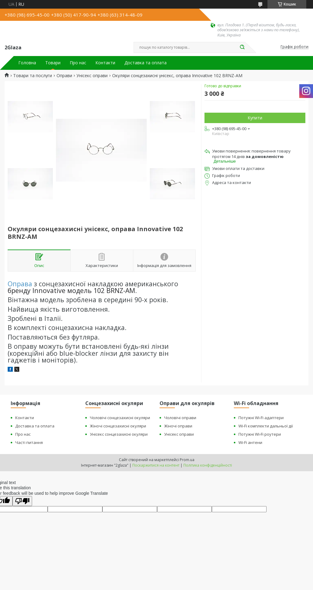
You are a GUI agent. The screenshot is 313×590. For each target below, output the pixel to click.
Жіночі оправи (178, 426)
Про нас (78, 63)
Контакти (105, 63)
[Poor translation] (22, 501)
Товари (53, 63)
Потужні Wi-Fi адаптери (261, 417)
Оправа (20, 283)
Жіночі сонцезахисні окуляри (118, 426)
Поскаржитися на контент (155, 465)
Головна (27, 63)
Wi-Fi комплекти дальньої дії (265, 426)
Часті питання (29, 442)
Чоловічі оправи (180, 417)
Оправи (64, 75)
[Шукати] (242, 47)
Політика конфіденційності (207, 465)
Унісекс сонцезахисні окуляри (119, 434)
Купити (255, 118)
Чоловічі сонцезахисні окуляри (120, 417)
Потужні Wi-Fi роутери (259, 434)
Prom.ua (187, 459)
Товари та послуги (32, 75)
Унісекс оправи (92, 75)
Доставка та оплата (145, 63)
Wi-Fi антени (250, 442)
